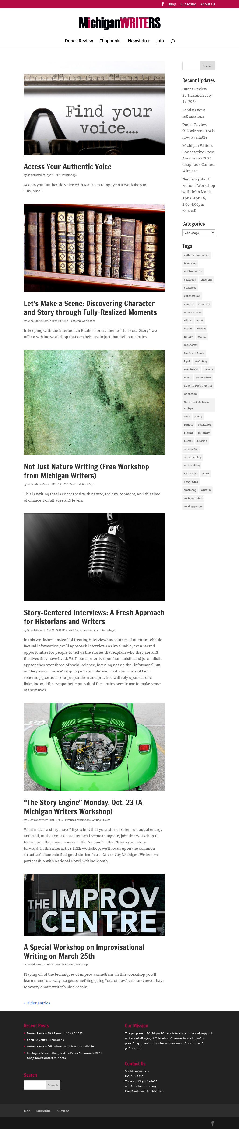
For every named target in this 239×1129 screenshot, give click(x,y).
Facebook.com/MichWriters (144, 1091)
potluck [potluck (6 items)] (188, 424)
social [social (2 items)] (205, 473)
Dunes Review (79, 41)
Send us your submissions (45, 1040)
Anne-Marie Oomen (39, 320)
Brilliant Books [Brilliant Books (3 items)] (193, 271)
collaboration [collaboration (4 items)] (192, 296)
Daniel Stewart (36, 175)
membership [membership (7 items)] (191, 369)
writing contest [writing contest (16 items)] (193, 498)
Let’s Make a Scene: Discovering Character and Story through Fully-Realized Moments (90, 308)
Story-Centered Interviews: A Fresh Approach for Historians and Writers (94, 617)
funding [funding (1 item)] (201, 328)
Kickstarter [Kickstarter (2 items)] (190, 344)
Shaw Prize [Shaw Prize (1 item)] (190, 473)
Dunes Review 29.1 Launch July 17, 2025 (197, 95)
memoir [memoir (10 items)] (208, 369)
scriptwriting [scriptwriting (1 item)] (192, 465)
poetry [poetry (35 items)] (198, 416)
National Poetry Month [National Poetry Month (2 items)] (198, 385)
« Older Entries (37, 1003)
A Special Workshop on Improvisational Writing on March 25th (84, 951)
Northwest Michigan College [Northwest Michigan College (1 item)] (196, 405)
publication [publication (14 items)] (204, 424)
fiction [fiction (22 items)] (188, 328)
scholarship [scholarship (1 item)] (191, 449)
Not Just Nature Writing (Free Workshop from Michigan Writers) (86, 471)
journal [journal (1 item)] (201, 336)
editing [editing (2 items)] (188, 320)
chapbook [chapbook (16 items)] (190, 279)
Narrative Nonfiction (87, 630)
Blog (172, 4)
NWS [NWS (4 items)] (187, 416)
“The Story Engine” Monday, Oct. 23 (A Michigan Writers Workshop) (83, 807)
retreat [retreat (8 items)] (188, 441)
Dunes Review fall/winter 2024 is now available (198, 130)
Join (160, 41)
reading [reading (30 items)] (188, 432)
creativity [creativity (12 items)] (204, 304)
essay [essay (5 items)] (200, 320)
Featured (75, 320)
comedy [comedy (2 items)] (189, 304)
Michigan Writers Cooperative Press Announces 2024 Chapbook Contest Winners (198, 158)
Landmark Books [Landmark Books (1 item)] (194, 353)
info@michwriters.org (140, 1086)
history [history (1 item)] (188, 336)
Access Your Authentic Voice (67, 166)
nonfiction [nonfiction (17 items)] (190, 393)
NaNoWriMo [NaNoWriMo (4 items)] (203, 377)
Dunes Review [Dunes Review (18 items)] (192, 312)
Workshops (70, 175)
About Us (207, 4)
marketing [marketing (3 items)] (200, 361)
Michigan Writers (37, 819)
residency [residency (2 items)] (204, 432)
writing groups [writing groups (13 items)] (193, 506)
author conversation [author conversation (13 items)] (196, 255)
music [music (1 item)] (187, 377)
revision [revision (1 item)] (202, 441)
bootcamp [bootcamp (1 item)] (190, 263)
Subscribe (188, 4)
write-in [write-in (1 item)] (206, 490)
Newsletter (139, 41)
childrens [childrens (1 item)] (206, 279)
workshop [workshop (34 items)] (190, 490)
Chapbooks (110, 41)
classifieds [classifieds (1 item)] (190, 287)
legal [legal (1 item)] (187, 361)
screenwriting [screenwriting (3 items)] (192, 457)
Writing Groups (101, 819)
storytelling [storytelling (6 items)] (191, 481)
